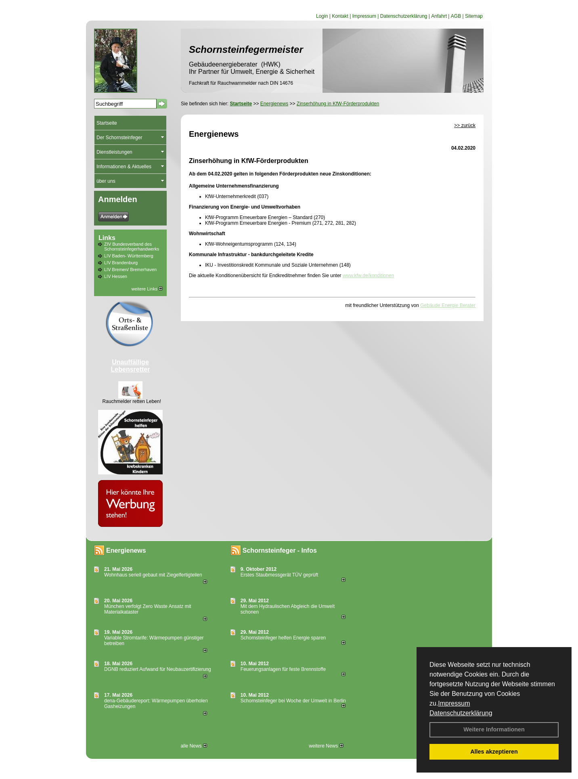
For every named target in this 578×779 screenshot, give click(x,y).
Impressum (454, 703)
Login (322, 16)
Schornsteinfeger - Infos (280, 550)
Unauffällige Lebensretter (130, 366)
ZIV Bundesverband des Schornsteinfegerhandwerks (131, 246)
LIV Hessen (115, 276)
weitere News (326, 746)
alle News (193, 746)
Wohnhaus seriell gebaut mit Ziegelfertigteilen (153, 575)
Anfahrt (439, 16)
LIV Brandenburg (121, 262)
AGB (456, 16)
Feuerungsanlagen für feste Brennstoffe (283, 669)
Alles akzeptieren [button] (494, 751)
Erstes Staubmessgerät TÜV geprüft (279, 575)
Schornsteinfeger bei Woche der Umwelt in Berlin (293, 701)
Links (106, 237)
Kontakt (340, 16)
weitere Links (147, 288)
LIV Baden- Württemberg (128, 255)
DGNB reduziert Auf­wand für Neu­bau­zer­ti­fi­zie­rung (157, 669)
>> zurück (464, 125)
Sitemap (474, 16)
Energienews (126, 550)
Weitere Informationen (494, 729)
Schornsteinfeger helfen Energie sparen (283, 638)
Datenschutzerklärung (460, 713)
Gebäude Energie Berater (447, 305)
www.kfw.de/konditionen (368, 275)
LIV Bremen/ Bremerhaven (130, 269)
